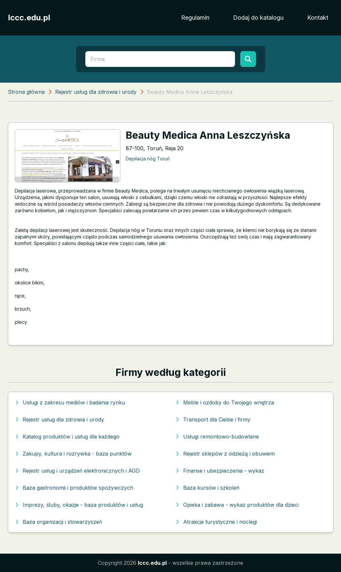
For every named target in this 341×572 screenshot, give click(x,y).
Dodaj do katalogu (258, 17)
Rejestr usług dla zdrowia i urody (96, 92)
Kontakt (317, 17)
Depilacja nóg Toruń (148, 158)
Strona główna (26, 92)
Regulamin (195, 17)
